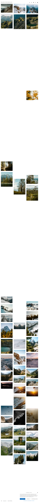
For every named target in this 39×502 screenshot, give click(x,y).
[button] (37, 492)
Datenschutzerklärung (29, 500)
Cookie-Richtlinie (25, 500)
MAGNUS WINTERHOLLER (6, 2)
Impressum (33, 500)
